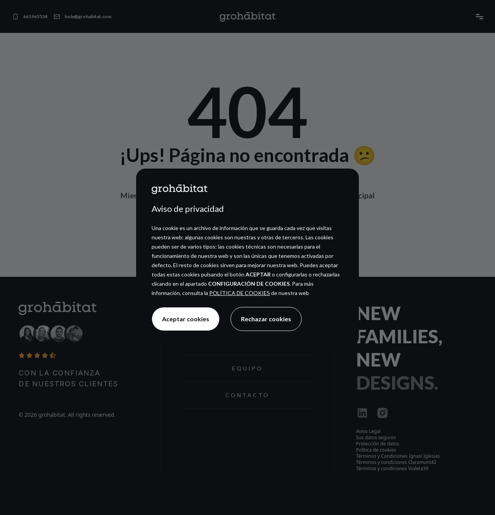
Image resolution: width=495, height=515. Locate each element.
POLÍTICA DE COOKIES (239, 293)
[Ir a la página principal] (179, 189)
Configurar (327, 318)
